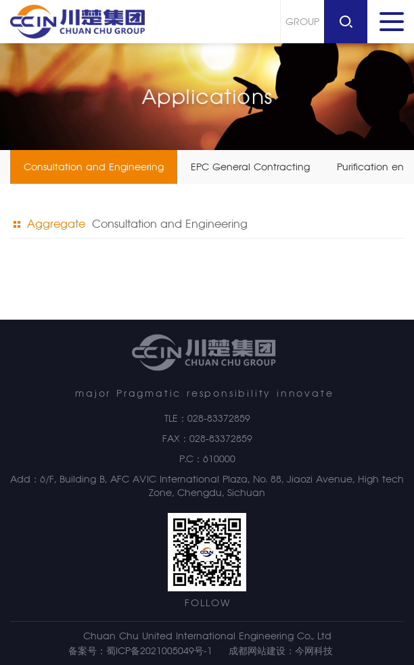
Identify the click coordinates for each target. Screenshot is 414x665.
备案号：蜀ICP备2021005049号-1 (140, 650)
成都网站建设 (257, 650)
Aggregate (49, 224)
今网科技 (314, 650)
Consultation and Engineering (94, 167)
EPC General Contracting (250, 167)
